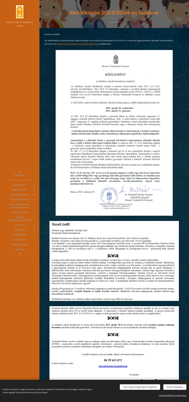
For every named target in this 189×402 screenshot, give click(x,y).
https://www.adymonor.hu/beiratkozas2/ (78, 44)
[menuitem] (20, 175)
